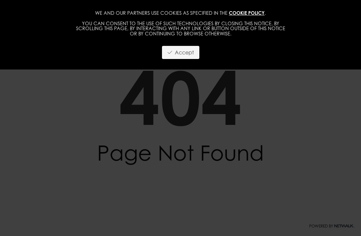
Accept (181, 52)
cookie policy (247, 13)
